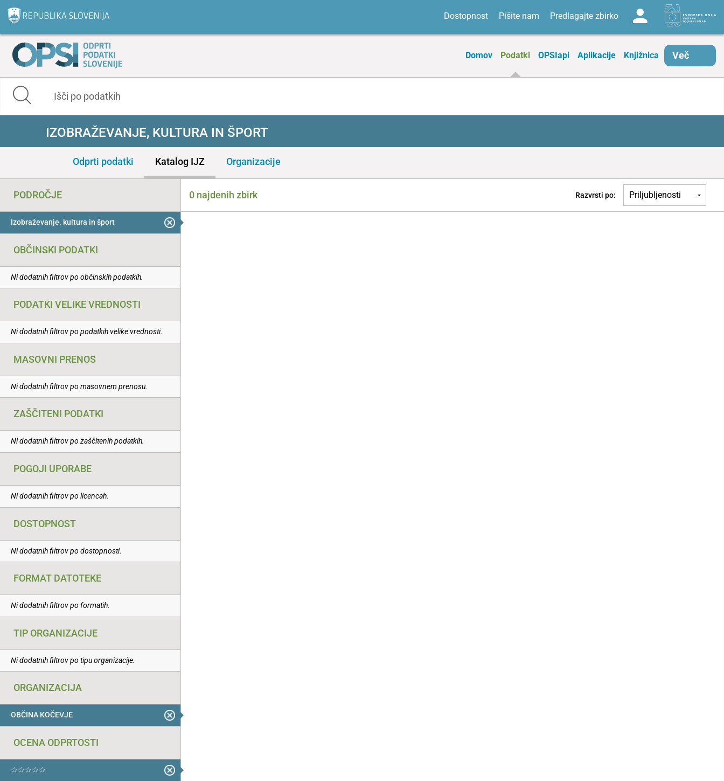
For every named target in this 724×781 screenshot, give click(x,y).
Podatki (515, 55)
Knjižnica (641, 55)
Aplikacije (596, 55)
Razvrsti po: (595, 195)
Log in (640, 16)
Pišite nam (519, 16)
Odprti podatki (103, 161)
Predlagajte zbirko (584, 16)
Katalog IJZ (180, 161)
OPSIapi (553, 55)
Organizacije (253, 161)
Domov (478, 55)
